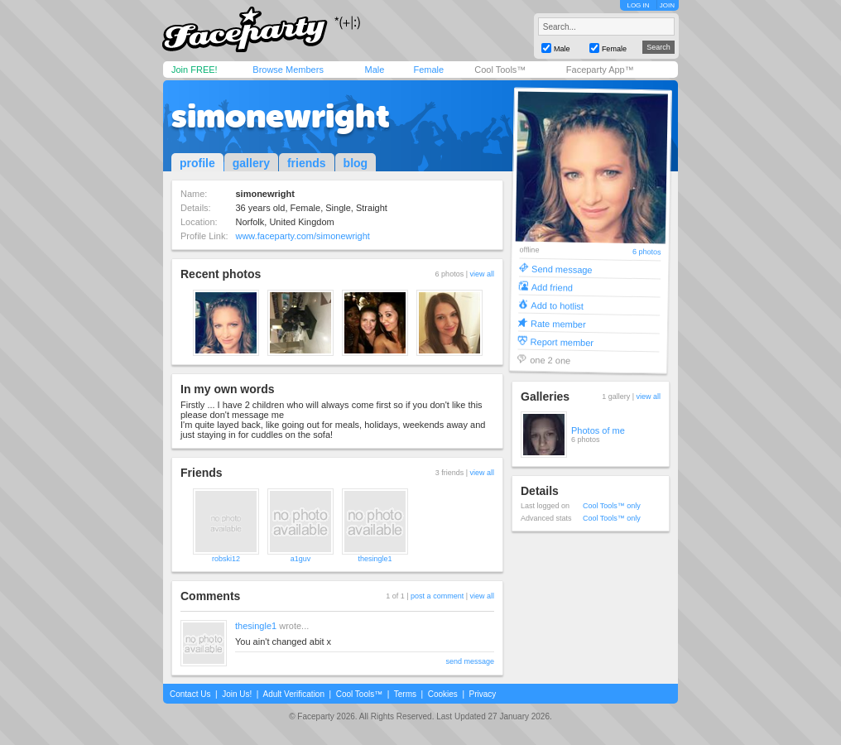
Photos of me (598, 430)
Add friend (552, 286)
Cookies (443, 694)
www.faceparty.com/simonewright (302, 236)
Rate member (558, 323)
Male (374, 69)
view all (481, 274)
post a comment (437, 596)
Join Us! (237, 694)
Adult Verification (293, 694)
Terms (405, 694)
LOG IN (638, 5)
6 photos (646, 252)
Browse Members (288, 69)
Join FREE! (194, 69)
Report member (562, 341)
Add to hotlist (557, 305)
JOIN (667, 5)
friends (306, 163)
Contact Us (190, 694)
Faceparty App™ (600, 69)
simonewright (280, 116)
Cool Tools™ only (612, 506)
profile (197, 163)
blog (356, 163)
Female (428, 69)
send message (469, 661)
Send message (562, 268)
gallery (251, 163)
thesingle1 (375, 559)
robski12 (226, 559)
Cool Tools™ (500, 69)
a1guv (301, 559)
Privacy (483, 694)
